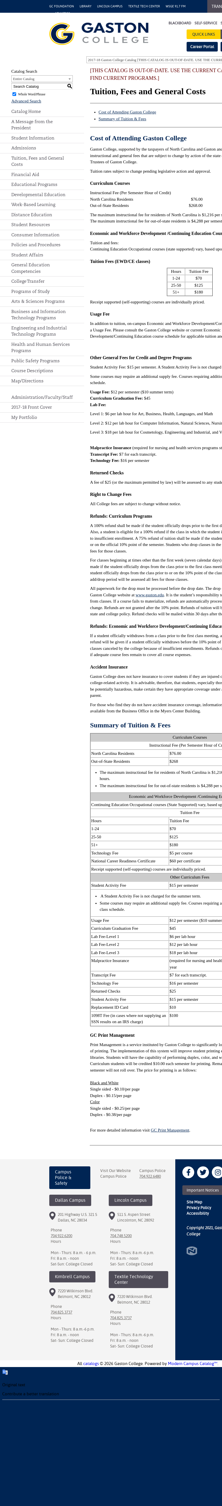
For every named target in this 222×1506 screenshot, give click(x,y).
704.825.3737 (61, 1312)
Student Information (32, 138)
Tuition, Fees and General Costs (37, 161)
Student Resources (30, 224)
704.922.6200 (61, 1235)
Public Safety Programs (35, 360)
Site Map (194, 1202)
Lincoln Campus (110, 6)
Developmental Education (38, 194)
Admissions (23, 148)
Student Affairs (27, 255)
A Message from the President (32, 125)
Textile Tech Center (144, 6)
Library (85, 6)
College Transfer (27, 281)
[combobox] (42, 78)
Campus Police (113, 1176)
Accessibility (198, 1213)
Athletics (62, 13)
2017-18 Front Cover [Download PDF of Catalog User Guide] (31, 407)
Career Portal (202, 46)
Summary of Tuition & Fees (122, 119)
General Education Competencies (30, 268)
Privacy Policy (199, 1207)
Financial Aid (25, 174)
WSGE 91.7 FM (175, 6)
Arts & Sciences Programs (38, 301)
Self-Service (206, 23)
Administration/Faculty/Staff (42, 397)
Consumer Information (35, 234)
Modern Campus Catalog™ (192, 1363)
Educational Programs (34, 184)
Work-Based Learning (33, 204)
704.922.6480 (150, 1176)
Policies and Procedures (36, 244)
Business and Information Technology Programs (38, 315)
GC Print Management (170, 1130)
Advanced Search (26, 101)
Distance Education (31, 214)
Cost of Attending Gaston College (127, 112)
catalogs (91, 1363)
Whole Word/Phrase (31, 94)
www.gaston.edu (150, 595)
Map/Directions (27, 381)
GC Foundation (61, 6)
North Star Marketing (192, 1250)
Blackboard (179, 23)
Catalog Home (26, 111)
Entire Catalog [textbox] (23, 79)
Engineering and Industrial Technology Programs (39, 331)
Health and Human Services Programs (40, 348)
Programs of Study (30, 291)
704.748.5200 (121, 1235)
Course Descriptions (32, 370)
